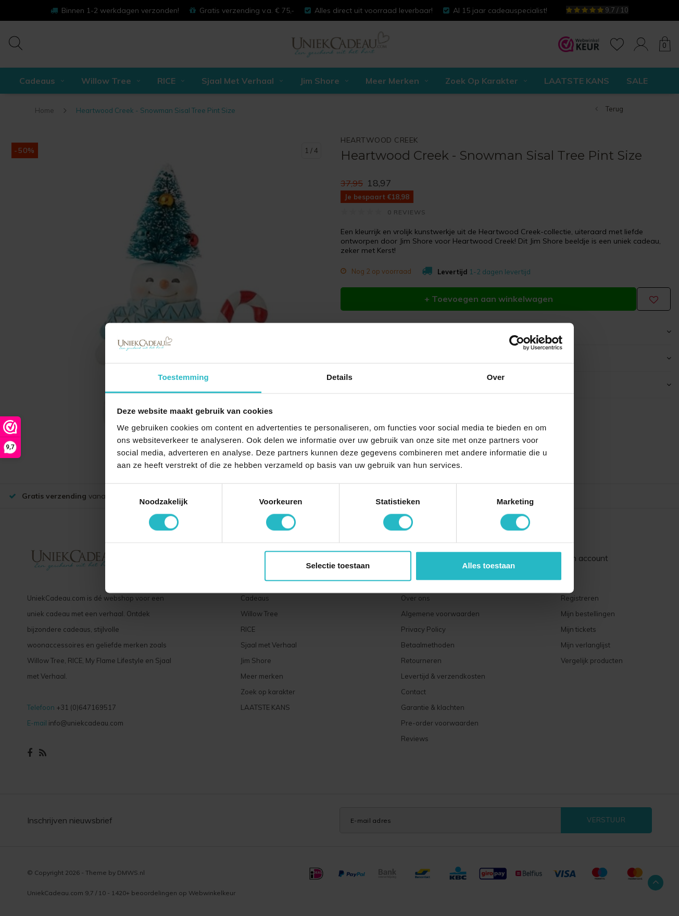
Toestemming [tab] (183, 377)
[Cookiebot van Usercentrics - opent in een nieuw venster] (516, 343)
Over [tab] (496, 377)
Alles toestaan (488, 565)
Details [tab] (339, 377)
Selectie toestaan (338, 565)
